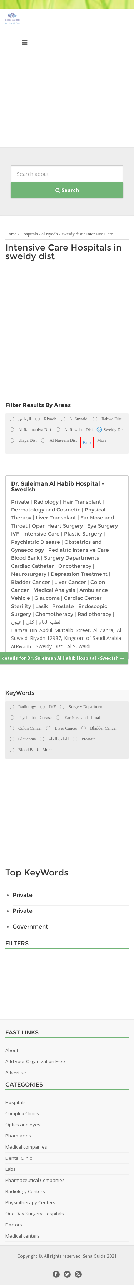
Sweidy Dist (49, 646)
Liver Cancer (70, 582)
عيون (16, 622)
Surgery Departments (71, 558)
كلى (30, 622)
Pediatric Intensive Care (78, 550)
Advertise (15, 1072)
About (11, 1050)
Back (87, 442)
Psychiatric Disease (35, 542)
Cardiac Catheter (32, 566)
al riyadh (49, 234)
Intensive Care (99, 234)
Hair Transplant (82, 502)
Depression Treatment (79, 574)
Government (30, 926)
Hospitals (29, 234)
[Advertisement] (67, 80)
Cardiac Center (83, 598)
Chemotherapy (54, 614)
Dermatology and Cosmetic (45, 509)
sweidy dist (72, 234)
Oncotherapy (74, 566)
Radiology (46, 502)
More (101, 440)
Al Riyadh (21, 646)
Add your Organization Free (35, 1061)
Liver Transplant (56, 517)
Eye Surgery (102, 526)
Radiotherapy (94, 614)
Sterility (21, 606)
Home (11, 234)
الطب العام (50, 622)
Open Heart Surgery (57, 526)
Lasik (41, 606)
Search (67, 190)
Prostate (63, 606)
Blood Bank (25, 558)
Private (20, 502)
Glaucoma (47, 598)
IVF (15, 534)
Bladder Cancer (30, 582)
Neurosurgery (28, 574)
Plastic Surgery (83, 534)
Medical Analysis (54, 590)
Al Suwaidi (78, 646)
